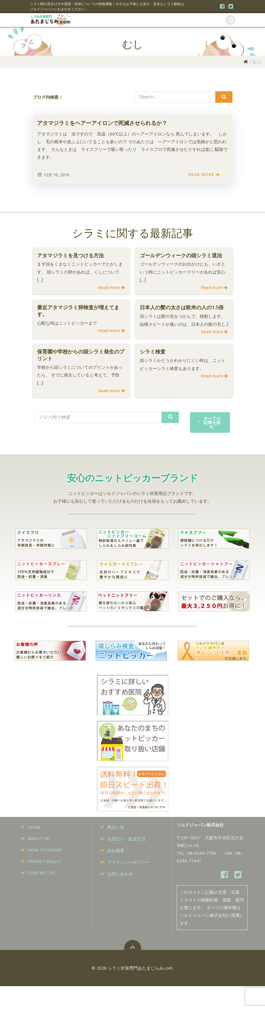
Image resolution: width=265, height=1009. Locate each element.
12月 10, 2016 (53, 175)
